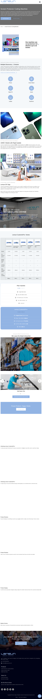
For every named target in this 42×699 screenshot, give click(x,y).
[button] (6, 18)
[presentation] (2, 381)
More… (9, 278)
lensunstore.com (31, 694)
